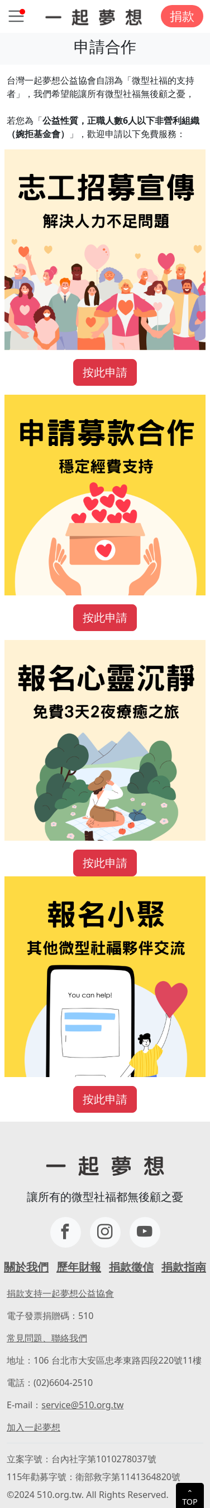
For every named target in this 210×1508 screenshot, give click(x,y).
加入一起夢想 (33, 1427)
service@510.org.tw (82, 1405)
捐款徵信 (131, 1266)
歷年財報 (78, 1266)
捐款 (182, 16)
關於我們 (26, 1266)
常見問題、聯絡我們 (47, 1338)
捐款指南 (183, 1266)
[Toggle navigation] (16, 16)
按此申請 (105, 372)
